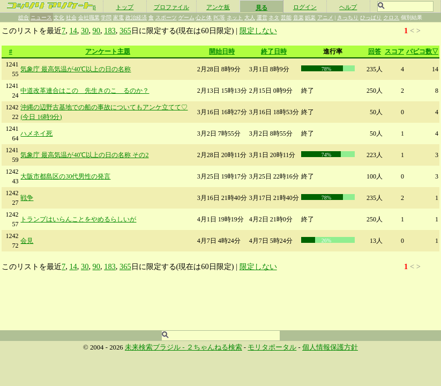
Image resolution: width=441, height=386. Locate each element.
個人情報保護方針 (330, 347)
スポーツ (166, 17)
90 (96, 30)
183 (110, 30)
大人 (249, 17)
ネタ (273, 17)
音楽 (298, 17)
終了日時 (274, 51)
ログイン (305, 7)
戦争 (26, 198)
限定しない (258, 30)
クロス (391, 17)
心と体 (204, 17)
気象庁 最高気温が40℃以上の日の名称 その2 (84, 155)
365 (125, 30)
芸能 (286, 17)
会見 (26, 240)
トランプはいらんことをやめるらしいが (78, 219)
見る (261, 7)
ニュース (41, 17)
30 (84, 30)
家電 (118, 17)
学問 (106, 17)
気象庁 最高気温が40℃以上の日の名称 (75, 69)
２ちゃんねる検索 (214, 347)
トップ (124, 7)
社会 (71, 17)
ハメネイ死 (36, 133)
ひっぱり (371, 17)
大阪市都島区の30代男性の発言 (65, 176)
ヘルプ (348, 7)
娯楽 (310, 17)
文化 (59, 17)
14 (73, 30)
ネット (235, 17)
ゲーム (186, 17)
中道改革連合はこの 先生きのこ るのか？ (84, 90)
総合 (23, 17)
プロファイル (171, 7)
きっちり (347, 17)
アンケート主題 (107, 51)
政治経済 (136, 17)
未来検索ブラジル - (155, 347)
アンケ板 (218, 7)
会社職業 (89, 17)
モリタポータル (272, 347)
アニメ (325, 17)
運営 (262, 17)
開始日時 (222, 51)
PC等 (219, 17)
